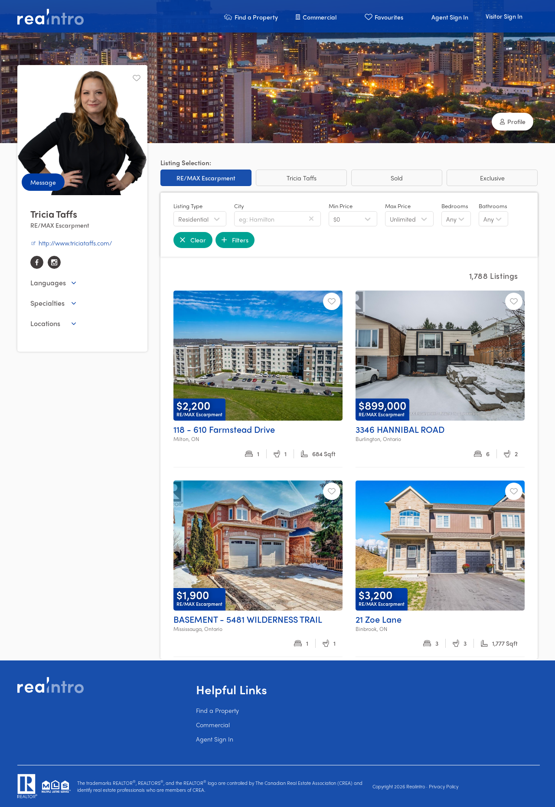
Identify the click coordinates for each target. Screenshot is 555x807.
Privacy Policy (443, 786)
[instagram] (54, 262)
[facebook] (36, 262)
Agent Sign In (214, 739)
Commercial (213, 724)
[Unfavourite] (136, 78)
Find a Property (217, 710)
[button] (251, 16)
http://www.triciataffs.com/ (71, 243)
